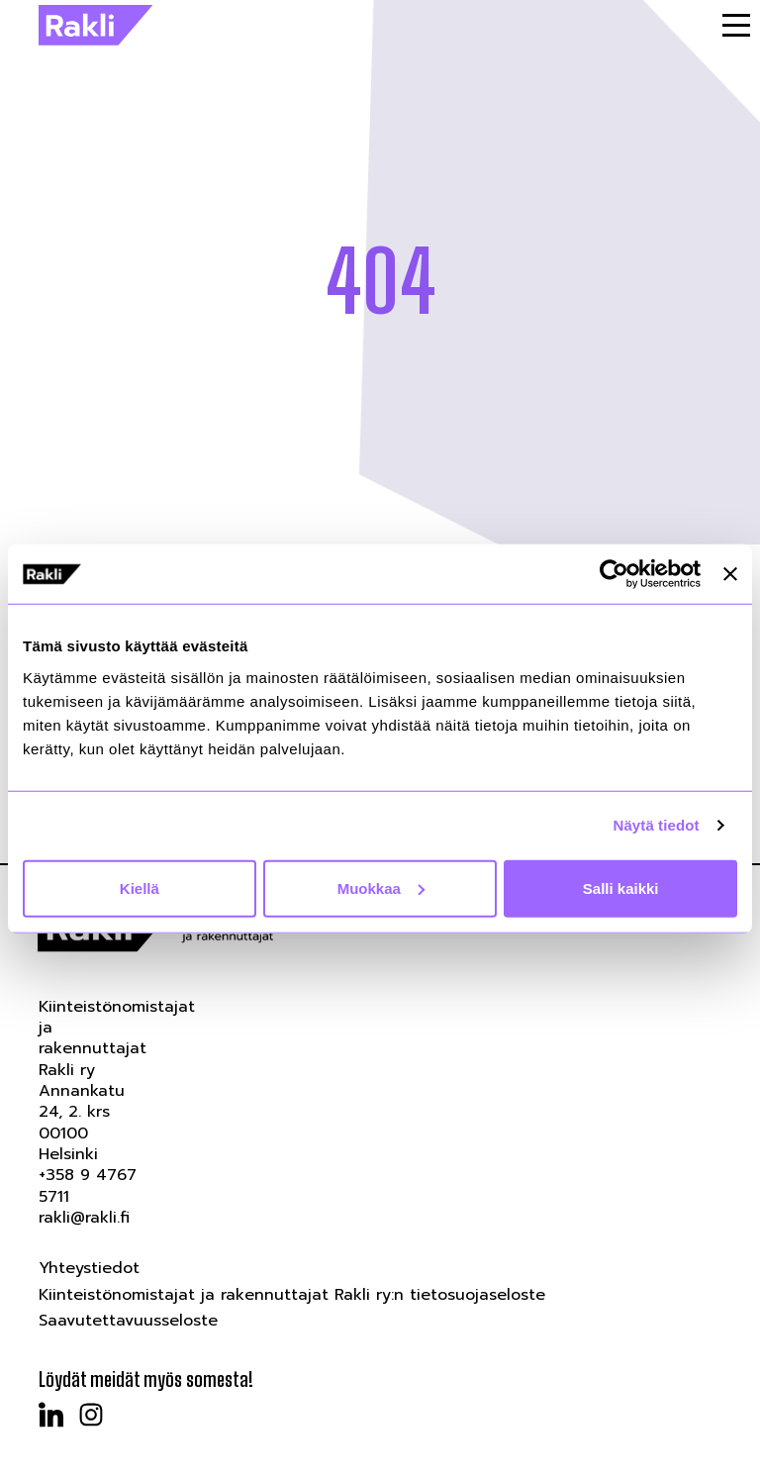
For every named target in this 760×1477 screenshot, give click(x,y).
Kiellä (139, 887)
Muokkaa (381, 887)
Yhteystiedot (89, 1268)
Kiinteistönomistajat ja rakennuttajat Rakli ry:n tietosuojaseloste (292, 1295)
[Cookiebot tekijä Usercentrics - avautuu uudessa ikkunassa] (614, 574)
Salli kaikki (621, 887)
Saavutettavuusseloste (128, 1320)
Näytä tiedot (657, 825)
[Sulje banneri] (730, 574)
